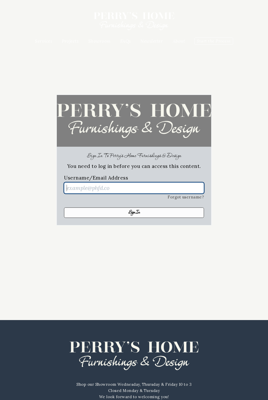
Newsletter (151, 41)
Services (43, 41)
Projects (70, 41)
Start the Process (214, 40)
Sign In (134, 212)
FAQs (125, 41)
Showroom (99, 41)
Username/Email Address (96, 178)
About (179, 41)
